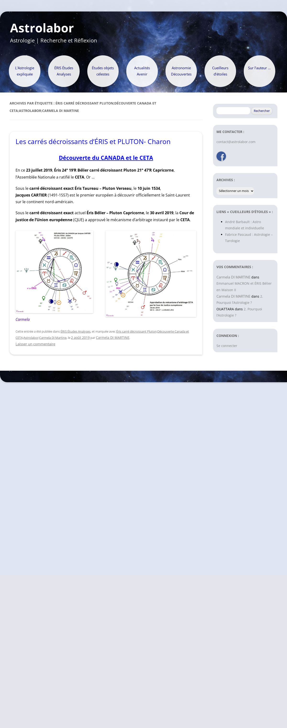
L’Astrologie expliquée (24, 71)
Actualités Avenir (142, 71)
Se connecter (226, 345)
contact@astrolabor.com (235, 141)
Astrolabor (42, 28)
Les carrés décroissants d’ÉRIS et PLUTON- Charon (93, 141)
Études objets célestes (103, 71)
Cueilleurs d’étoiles (220, 71)
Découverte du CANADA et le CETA (106, 158)
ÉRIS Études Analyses (63, 71)
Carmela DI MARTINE (112, 337)
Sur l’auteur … (259, 67)
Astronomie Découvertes (181, 71)
